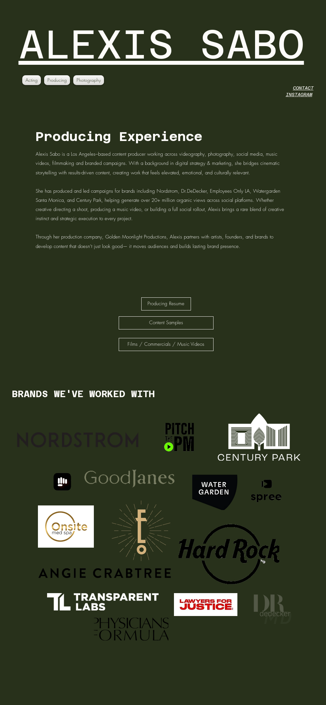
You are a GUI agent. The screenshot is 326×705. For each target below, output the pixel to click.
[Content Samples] (166, 322)
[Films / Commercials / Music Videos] (166, 344)
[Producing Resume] (166, 303)
